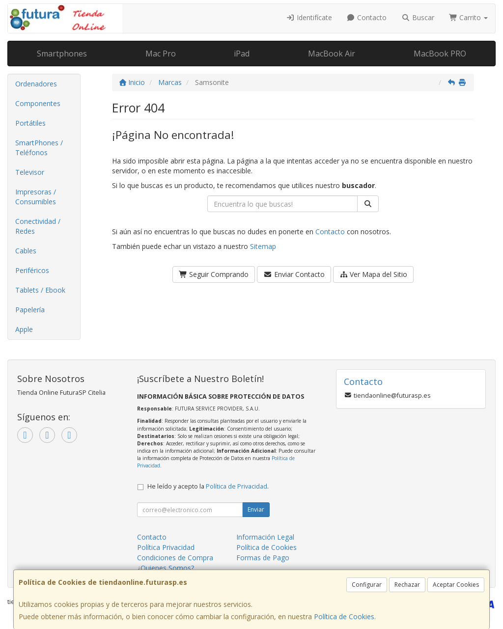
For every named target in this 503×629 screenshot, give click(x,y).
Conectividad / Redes (37, 226)
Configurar (367, 584)
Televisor (29, 172)
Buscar (417, 17)
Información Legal (265, 537)
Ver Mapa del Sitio (373, 274)
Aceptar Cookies (456, 584)
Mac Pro (160, 53)
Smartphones (62, 53)
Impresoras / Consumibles (35, 196)
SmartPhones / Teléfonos (39, 147)
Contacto (367, 17)
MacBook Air (331, 53)
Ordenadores (36, 83)
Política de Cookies (344, 616)
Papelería (30, 309)
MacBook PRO (440, 53)
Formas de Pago (262, 557)
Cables (25, 250)
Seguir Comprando (214, 274)
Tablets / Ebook (40, 290)
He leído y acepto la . (208, 486)
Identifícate (309, 17)
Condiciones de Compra (175, 557)
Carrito (468, 17)
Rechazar (407, 584)
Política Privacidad (166, 547)
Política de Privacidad (236, 486)
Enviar (256, 509)
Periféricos (32, 270)
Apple (24, 329)
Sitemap (263, 246)
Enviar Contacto (294, 274)
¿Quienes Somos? (165, 568)
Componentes (37, 103)
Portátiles (30, 123)
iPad (242, 53)
